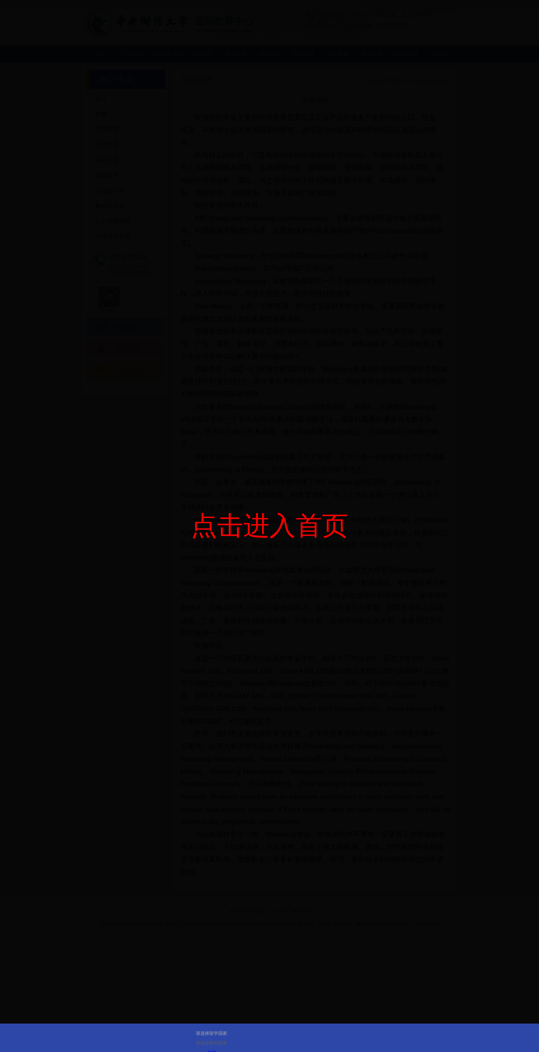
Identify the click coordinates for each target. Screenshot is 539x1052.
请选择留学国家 (211, 1033)
